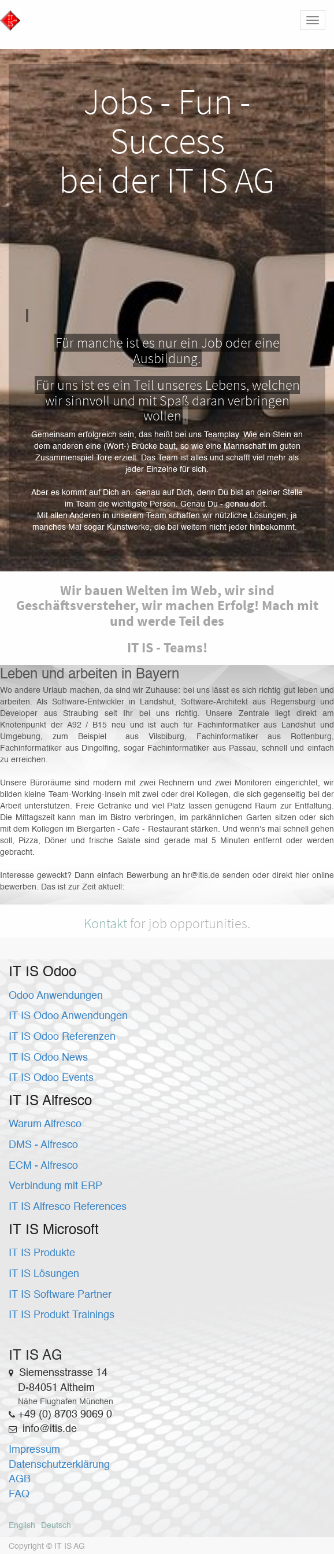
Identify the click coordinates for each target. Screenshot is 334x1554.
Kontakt (105, 923)
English (22, 1526)
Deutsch (56, 1526)
